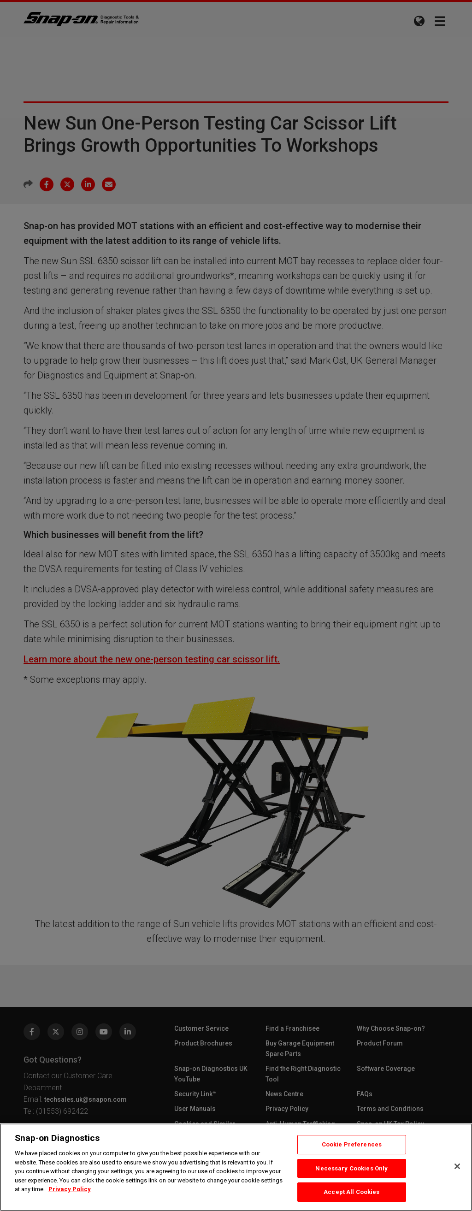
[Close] (457, 1166)
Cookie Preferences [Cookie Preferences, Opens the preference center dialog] (352, 1144)
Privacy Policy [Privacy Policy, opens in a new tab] (69, 1189)
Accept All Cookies (351, 1191)
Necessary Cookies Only (351, 1168)
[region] (236, 1167)
